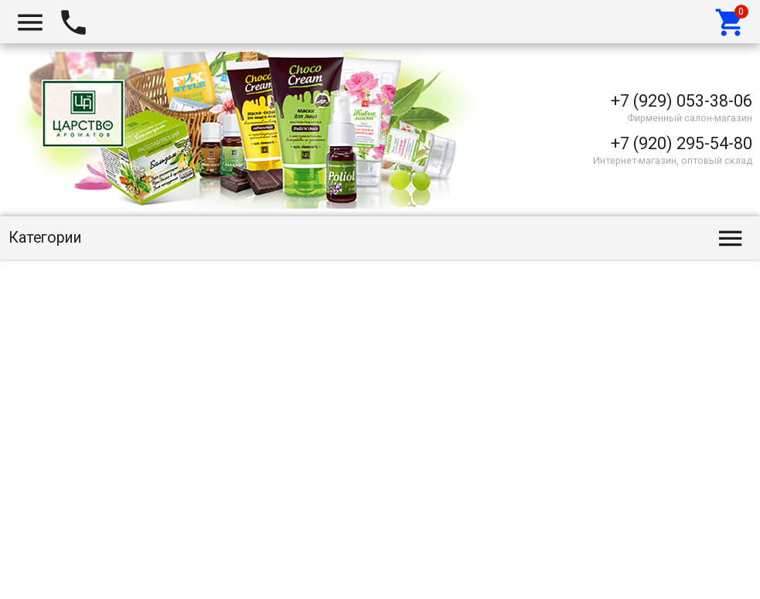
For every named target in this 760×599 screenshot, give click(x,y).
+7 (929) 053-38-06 (681, 101)
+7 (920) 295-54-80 (681, 143)
